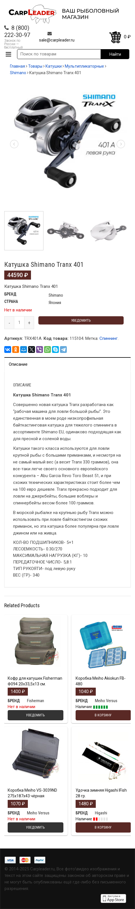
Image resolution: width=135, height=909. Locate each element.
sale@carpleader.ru (56, 40)
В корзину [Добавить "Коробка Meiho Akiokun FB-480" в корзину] (103, 715)
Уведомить (81, 320)
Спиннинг (108, 338)
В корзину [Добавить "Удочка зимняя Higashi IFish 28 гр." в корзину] (103, 827)
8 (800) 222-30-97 (17, 31)
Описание (18, 364)
